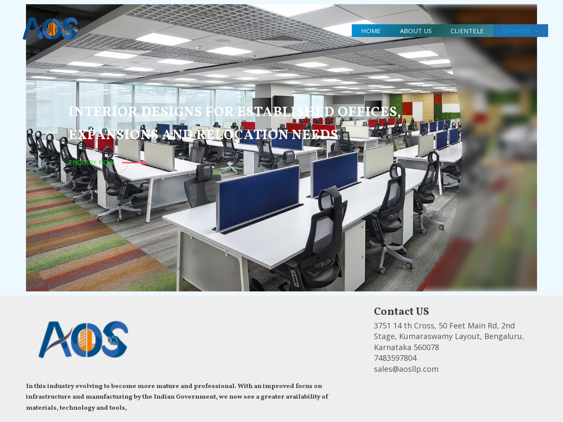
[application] (533, 30)
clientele (463, 30)
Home (362, 30)
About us (409, 30)
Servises (519, 30)
